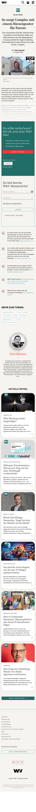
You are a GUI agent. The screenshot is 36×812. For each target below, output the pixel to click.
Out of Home (23, 312)
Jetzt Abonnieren (18, 752)
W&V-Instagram (21, 316)
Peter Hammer (20, 50)
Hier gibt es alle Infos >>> (23, 258)
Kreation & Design (10, 322)
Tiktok (18, 319)
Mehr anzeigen (18, 698)
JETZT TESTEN (17, 152)
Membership (7, 319)
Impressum (6, 719)
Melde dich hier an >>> (27, 241)
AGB (3, 731)
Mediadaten (6, 736)
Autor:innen (6, 724)
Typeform (8, 163)
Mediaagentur (8, 312)
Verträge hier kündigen (11, 739)
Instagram (7, 316)
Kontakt (5, 717)
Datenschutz (7, 726)
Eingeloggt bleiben (14, 215)
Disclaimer (6, 722)
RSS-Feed (5, 734)
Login (18, 210)
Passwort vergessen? (12, 203)
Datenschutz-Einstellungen (13, 729)
